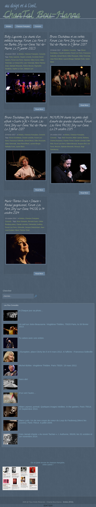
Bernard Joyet (33, 221)
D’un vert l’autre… (27, 393)
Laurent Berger (68, 59)
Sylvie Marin (20, 146)
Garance (27, 60)
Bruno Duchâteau (15, 138)
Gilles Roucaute (72, 56)
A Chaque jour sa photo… (31, 310)
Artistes (21, 54)
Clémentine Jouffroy (35, 224)
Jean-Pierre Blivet (56, 59)
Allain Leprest (77, 138)
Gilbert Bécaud (71, 143)
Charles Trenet (68, 140)
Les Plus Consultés (11, 305)
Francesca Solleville (17, 140)
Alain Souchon (67, 138)
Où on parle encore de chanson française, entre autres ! (48, 464)
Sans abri (23, 379)
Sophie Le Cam (17, 69)
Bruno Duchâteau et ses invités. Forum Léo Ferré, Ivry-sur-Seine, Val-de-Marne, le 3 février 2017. (68, 41)
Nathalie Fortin (80, 59)
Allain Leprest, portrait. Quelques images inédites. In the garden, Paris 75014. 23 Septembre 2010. (55, 407)
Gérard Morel (61, 56)
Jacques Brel (82, 143)
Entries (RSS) (68, 502)
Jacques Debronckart (32, 227)
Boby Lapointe (14, 57)
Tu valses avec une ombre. (31, 338)
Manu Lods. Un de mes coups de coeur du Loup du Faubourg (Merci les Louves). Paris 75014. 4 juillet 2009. (52, 421)
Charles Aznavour (56, 140)
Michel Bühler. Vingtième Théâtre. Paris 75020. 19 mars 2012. (48, 365)
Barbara (86, 138)
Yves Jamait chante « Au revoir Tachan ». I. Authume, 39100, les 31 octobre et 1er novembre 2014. (55, 435)
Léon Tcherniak (29, 63)
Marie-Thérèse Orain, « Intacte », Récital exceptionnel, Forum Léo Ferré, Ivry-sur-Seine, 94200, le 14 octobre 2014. (24, 207)
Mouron (57, 146)
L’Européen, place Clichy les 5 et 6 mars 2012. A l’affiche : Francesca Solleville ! (56, 353)
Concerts (42, 54)
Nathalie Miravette (16, 66)
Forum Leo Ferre (17, 60)
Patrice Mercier (28, 66)
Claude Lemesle (25, 57)
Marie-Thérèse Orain (22, 230)
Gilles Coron (35, 60)
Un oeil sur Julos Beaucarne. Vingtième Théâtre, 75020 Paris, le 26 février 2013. (53, 325)
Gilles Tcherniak (84, 56)
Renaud (77, 146)
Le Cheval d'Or (18, 63)
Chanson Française (31, 54)
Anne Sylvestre (22, 221)
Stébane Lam (28, 69)
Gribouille (21, 227)
